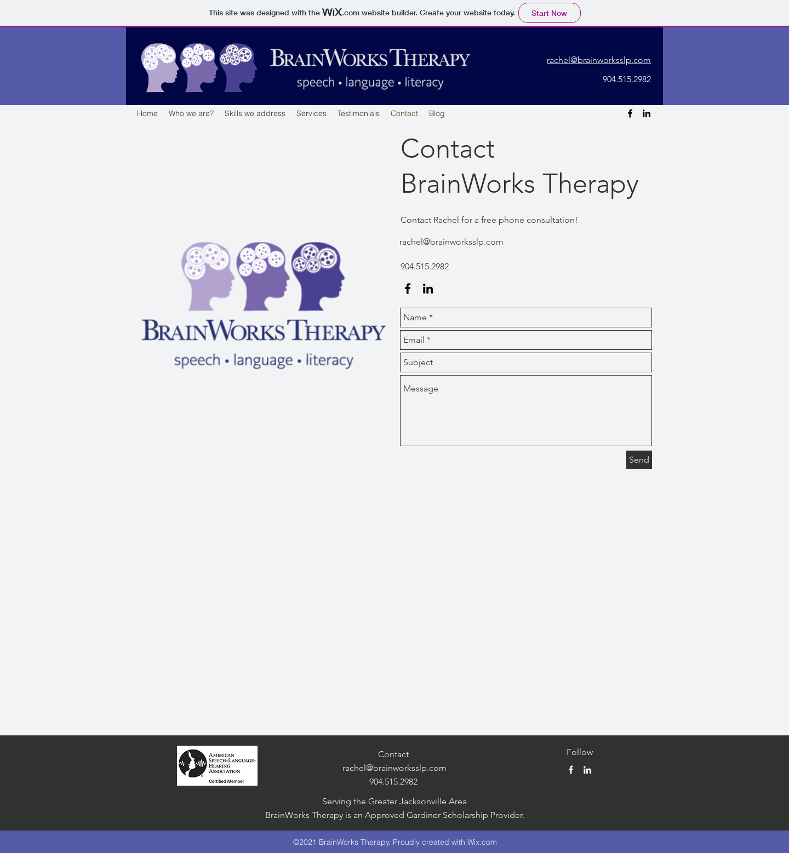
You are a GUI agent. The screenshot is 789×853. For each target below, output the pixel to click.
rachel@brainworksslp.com (451, 242)
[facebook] (630, 113)
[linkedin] (646, 113)
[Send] (639, 460)
